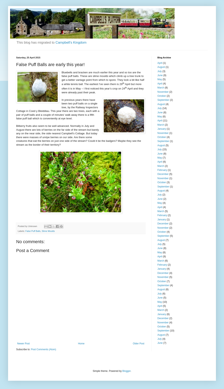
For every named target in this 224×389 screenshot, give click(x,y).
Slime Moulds (48, 231)
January (161, 128)
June (160, 75)
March (160, 87)
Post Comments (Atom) (43, 349)
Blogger (126, 371)
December (163, 174)
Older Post (138, 343)
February (162, 170)
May (159, 79)
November (163, 91)
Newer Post (23, 343)
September (163, 100)
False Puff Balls (33, 231)
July (159, 71)
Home (81, 343)
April (159, 63)
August (161, 67)
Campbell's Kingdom (70, 42)
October (161, 96)
